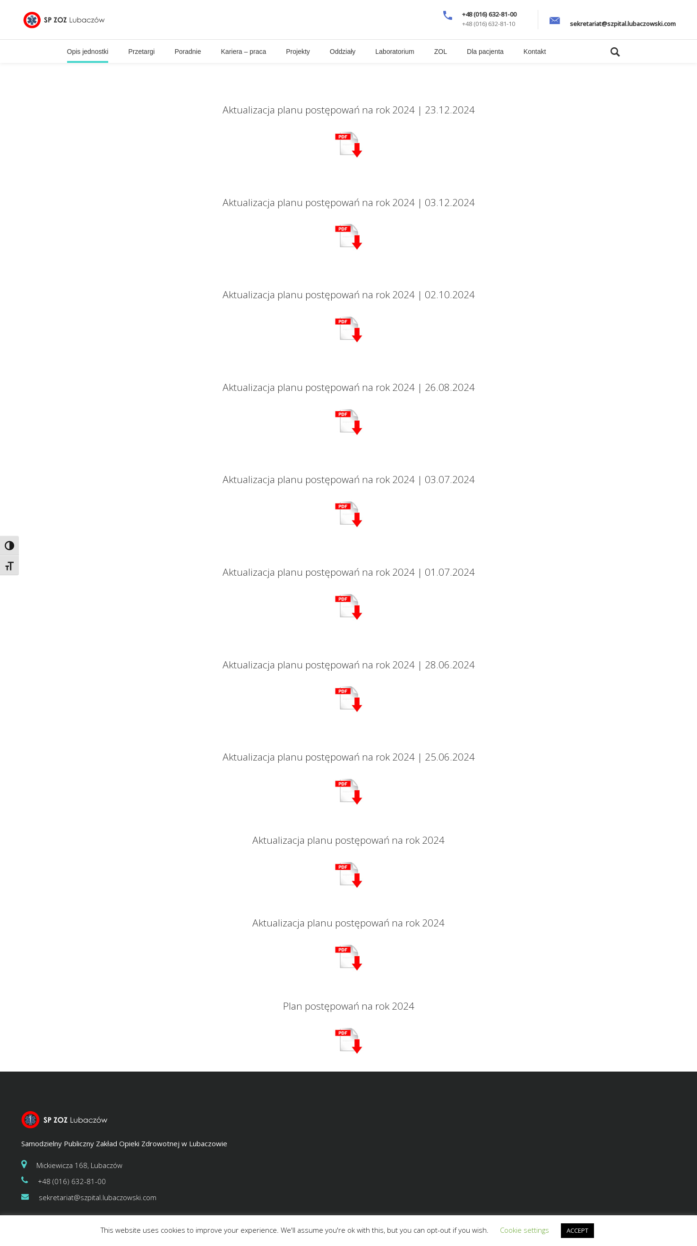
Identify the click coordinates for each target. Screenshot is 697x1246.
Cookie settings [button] (524, 1230)
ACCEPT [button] (577, 1230)
